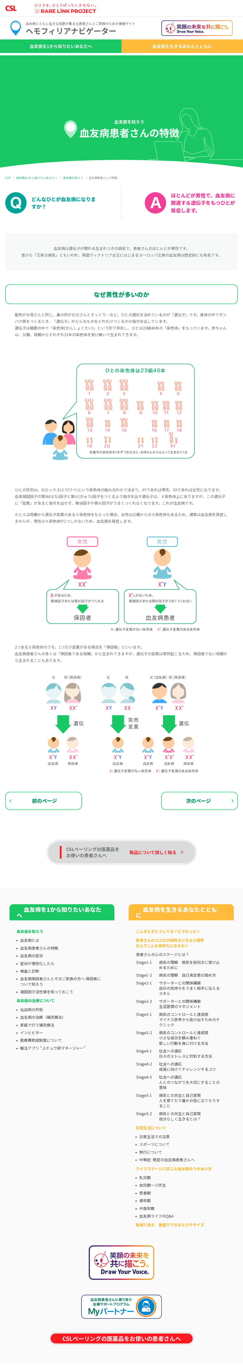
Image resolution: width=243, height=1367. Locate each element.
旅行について (150, 1173)
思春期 (145, 1214)
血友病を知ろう (73, 178)
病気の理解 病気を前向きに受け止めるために (189, 985)
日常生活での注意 (154, 1157)
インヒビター (31, 1053)
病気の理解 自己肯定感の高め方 (187, 996)
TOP (7, 178)
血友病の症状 (31, 976)
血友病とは (29, 961)
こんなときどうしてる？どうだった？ (168, 952)
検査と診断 (29, 992)
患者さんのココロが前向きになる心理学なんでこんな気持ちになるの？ (170, 963)
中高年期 (146, 1229)
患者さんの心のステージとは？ (162, 975)
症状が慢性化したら (37, 984)
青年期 (145, 1221)
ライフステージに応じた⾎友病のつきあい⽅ (174, 1189)
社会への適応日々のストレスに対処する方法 (185, 1074)
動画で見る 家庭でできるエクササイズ (170, 1245)
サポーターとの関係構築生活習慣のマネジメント (180, 1024)
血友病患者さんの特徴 (39, 969)
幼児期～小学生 (152, 1206)
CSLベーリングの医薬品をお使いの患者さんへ (121, 1359)
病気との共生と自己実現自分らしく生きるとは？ (180, 1137)
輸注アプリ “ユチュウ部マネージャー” (52, 1069)
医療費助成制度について (41, 1061)
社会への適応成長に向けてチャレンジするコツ (187, 1087)
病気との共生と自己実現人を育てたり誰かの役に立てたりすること (189, 1121)
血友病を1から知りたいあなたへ (61, 46)
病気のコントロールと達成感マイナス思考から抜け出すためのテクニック (189, 1040)
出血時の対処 (31, 1030)
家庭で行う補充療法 (37, 1045)
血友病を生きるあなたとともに (182, 46)
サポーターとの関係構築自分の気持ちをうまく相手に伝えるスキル (189, 1009)
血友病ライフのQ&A (156, 1237)
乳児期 (145, 1198)
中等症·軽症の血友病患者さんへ (167, 1180)
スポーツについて (154, 1165)
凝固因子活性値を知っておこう (46, 1012)
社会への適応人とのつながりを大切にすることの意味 (189, 1103)
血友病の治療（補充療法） (43, 1038)
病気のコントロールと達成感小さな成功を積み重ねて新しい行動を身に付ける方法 (183, 1059)
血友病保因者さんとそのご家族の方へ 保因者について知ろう (60, 1002)
